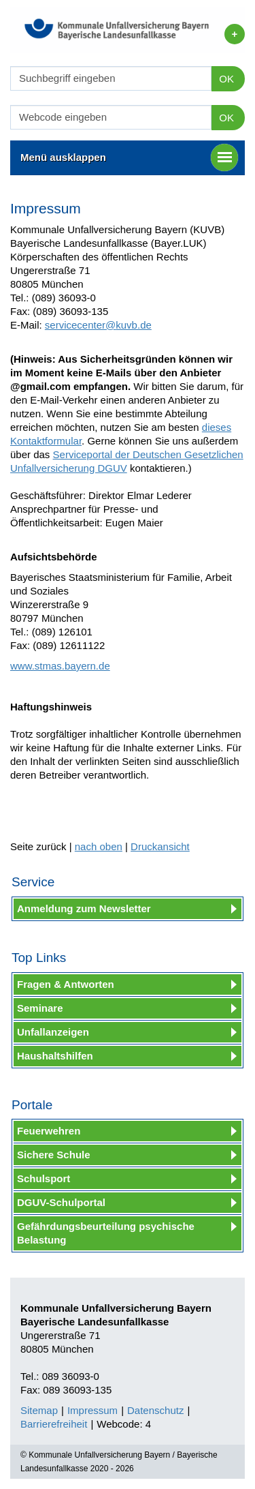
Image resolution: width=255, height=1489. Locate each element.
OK (226, 79)
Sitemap (39, 1410)
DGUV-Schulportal (61, 1202)
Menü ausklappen (129, 157)
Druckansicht (160, 846)
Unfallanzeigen (53, 1032)
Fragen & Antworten (65, 984)
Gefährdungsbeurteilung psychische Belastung (105, 1233)
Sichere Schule (53, 1154)
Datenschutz (155, 1410)
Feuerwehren (48, 1131)
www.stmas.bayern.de (60, 666)
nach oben (98, 846)
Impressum (92, 1410)
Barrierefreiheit (53, 1424)
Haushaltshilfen (55, 1056)
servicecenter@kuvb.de (98, 325)
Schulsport (43, 1178)
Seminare (40, 1008)
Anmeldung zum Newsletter (84, 908)
